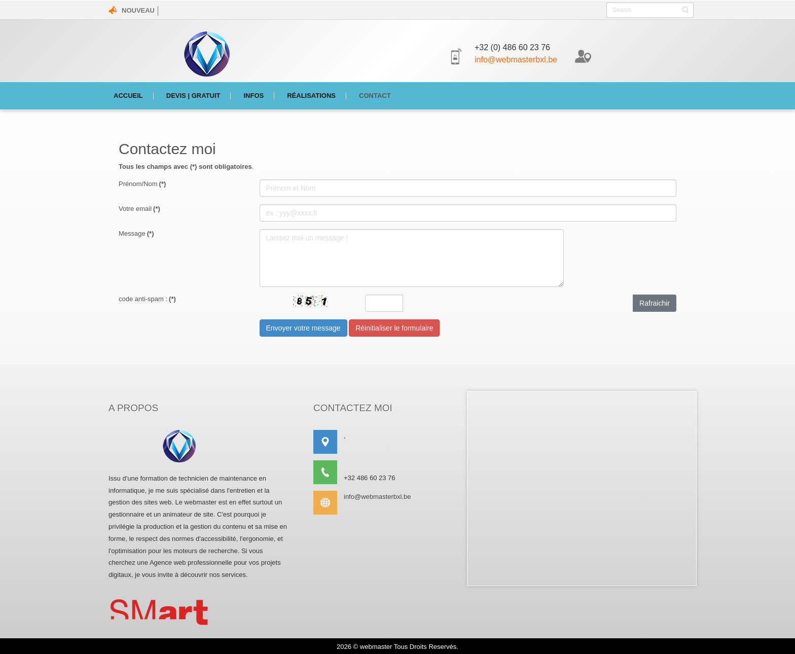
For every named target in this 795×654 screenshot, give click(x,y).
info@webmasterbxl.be (516, 59)
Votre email (139, 208)
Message (136, 233)
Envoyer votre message (303, 328)
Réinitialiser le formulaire (394, 328)
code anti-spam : (147, 299)
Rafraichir (654, 303)
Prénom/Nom (142, 184)
